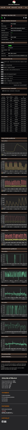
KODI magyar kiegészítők (7, 409)
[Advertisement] (14, 12)
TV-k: (8, 7)
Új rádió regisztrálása (6, 395)
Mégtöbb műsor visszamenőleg (20, 85)
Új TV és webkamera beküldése (8, 397)
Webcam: (14, 7)
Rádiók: (3, 7)
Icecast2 (10, 47)
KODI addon (5, 398)
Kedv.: (20, 7)
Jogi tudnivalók (5, 400)
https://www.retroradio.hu (16, 30)
